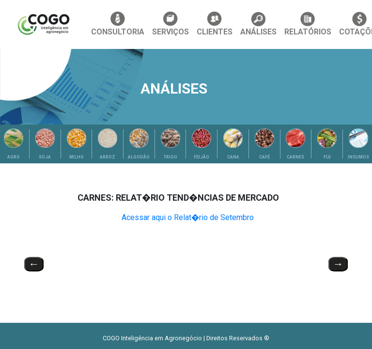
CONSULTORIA (117, 24)
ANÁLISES (258, 24)
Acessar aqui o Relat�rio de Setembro (188, 217)
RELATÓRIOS (307, 24)
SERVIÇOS (170, 24)
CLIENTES (214, 24)
